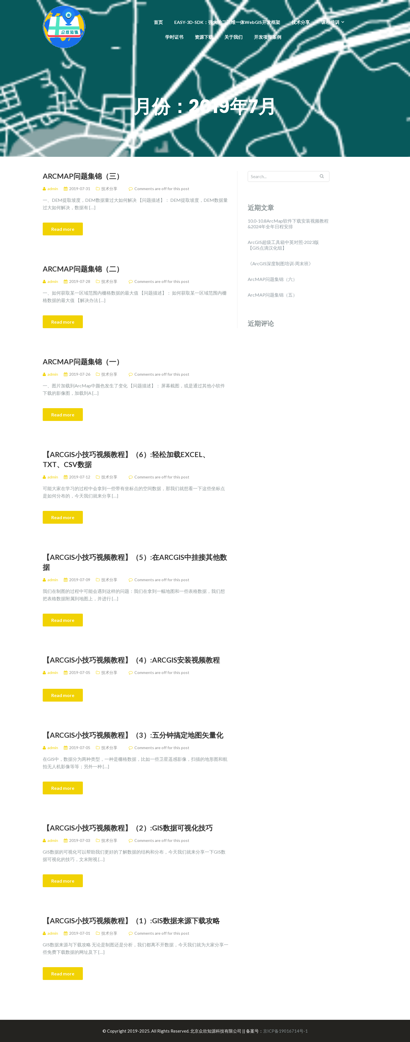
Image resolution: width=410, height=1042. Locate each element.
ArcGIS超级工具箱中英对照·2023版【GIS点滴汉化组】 (283, 244)
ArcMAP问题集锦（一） (83, 361)
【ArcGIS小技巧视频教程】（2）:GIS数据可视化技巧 (128, 827)
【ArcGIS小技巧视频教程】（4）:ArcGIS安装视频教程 (131, 659)
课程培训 (330, 22)
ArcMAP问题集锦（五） (272, 294)
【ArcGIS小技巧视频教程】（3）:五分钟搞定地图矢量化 (133, 735)
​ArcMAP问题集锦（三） (83, 176)
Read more (62, 229)
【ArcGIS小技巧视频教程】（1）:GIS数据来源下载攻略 (131, 920)
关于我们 (233, 37)
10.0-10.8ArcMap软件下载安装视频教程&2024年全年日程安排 (288, 223)
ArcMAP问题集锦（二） (83, 268)
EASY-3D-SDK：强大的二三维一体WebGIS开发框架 (227, 22)
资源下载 (204, 37)
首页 (158, 22)
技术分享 (301, 22)
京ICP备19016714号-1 (285, 1030)
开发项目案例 (267, 37)
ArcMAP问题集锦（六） (272, 279)
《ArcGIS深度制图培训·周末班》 (280, 263)
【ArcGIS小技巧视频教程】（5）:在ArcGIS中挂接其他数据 (135, 562)
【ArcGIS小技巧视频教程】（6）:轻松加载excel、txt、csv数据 (126, 459)
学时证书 (174, 37)
